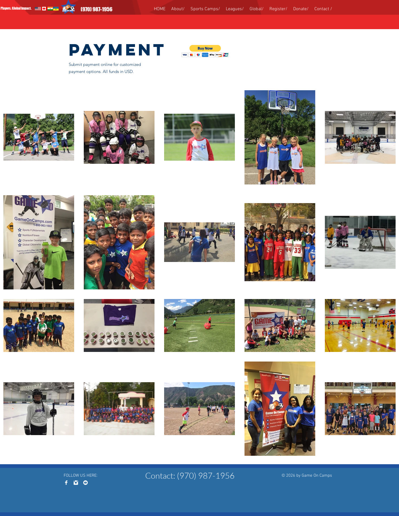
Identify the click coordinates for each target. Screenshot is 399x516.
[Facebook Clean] (66, 482)
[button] (205, 51)
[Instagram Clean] (76, 482)
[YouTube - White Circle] (85, 482)
